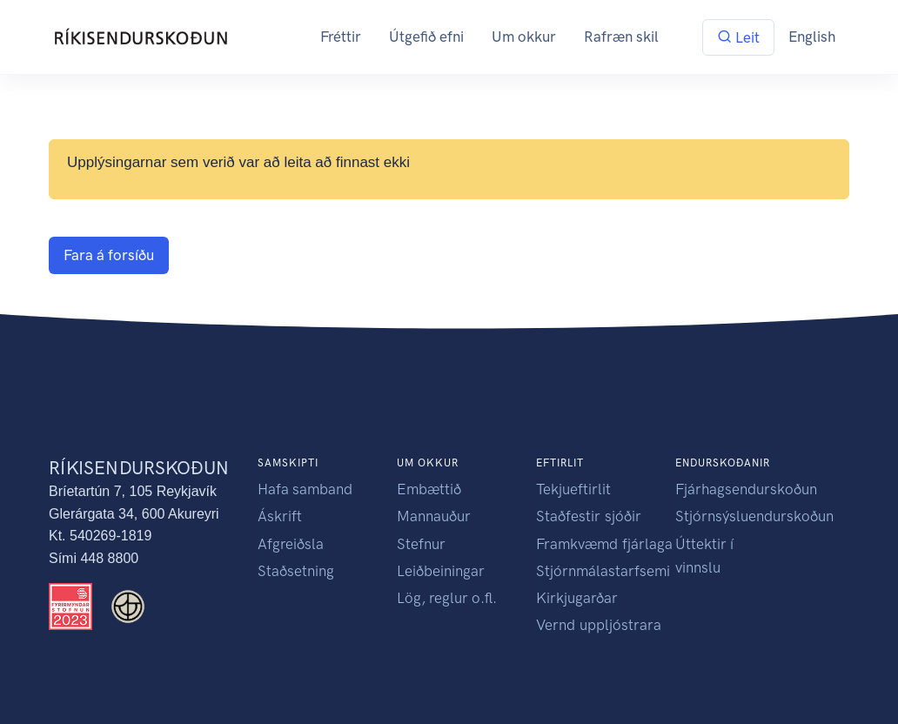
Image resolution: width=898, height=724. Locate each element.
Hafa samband (305, 489)
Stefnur (421, 544)
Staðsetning (296, 571)
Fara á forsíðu (109, 255)
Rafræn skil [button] (621, 36)
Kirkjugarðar (577, 598)
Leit (738, 37)
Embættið (429, 489)
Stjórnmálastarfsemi (603, 571)
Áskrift (280, 516)
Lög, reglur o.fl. (447, 598)
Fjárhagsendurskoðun (746, 489)
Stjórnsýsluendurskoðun (754, 516)
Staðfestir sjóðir (588, 516)
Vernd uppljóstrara (598, 625)
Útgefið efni (426, 36)
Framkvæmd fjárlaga (604, 544)
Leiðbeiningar (441, 571)
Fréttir (340, 36)
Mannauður (434, 516)
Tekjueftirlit (573, 489)
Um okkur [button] (524, 36)
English (811, 36)
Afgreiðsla (291, 544)
